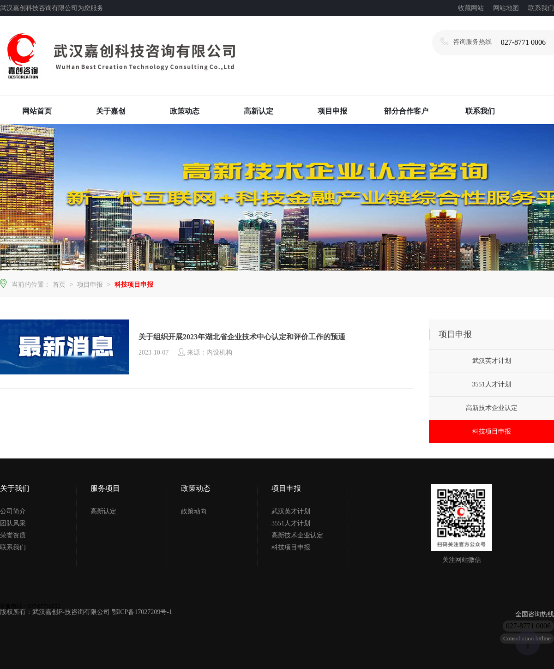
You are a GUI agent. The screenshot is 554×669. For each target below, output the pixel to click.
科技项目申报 (133, 284)
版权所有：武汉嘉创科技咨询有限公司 (56, 612)
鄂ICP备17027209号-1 (142, 612)
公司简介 (13, 511)
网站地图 (506, 8)
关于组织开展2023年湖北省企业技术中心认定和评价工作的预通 (241, 337)
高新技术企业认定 (492, 407)
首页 (59, 284)
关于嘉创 (111, 111)
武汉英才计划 (491, 360)
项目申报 (332, 111)
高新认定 (258, 111)
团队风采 (13, 523)
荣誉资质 (13, 535)
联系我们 (541, 8)
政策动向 (194, 511)
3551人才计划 (491, 384)
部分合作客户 (406, 111)
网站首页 (37, 111)
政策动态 (184, 111)
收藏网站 (471, 8)
